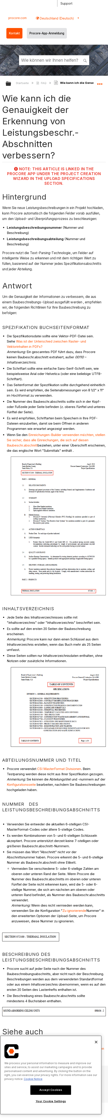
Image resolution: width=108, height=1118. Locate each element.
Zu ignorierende (74, 911)
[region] (51, 1074)
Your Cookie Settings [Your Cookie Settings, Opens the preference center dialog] (51, 1101)
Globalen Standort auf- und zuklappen (99, 82)
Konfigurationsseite (21, 784)
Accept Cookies (50, 1090)
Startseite (23, 83)
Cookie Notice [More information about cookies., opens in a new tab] (33, 1079)
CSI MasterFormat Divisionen (59, 769)
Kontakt (14, 33)
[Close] (96, 1042)
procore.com (17, 18)
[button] (85, 60)
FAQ (41, 83)
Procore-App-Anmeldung (46, 33)
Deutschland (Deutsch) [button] (56, 18)
